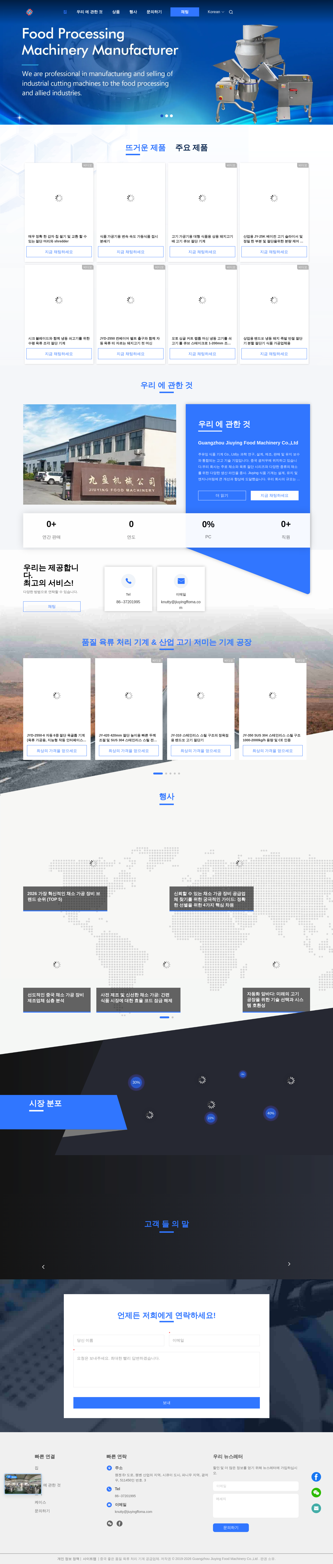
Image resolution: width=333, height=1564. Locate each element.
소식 (38, 1494)
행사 (133, 12)
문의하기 (154, 12)
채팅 (185, 12)
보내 (166, 1403)
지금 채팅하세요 (59, 252)
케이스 (40, 1502)
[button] (43, 1267)
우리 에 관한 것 (89, 12)
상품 (116, 12)
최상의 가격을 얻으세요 (57, 751)
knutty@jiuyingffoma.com (133, 1512)
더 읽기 (222, 495)
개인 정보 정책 (68, 1559)
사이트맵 (89, 1559)
